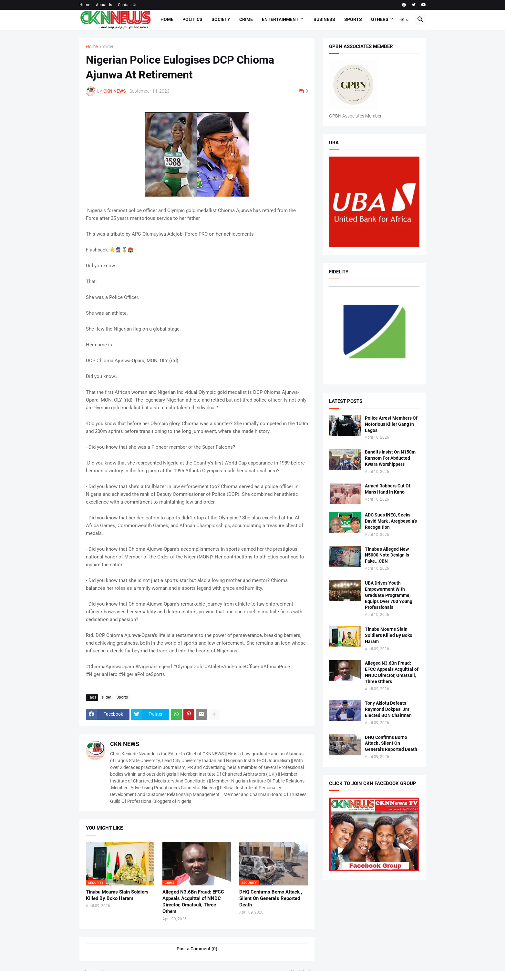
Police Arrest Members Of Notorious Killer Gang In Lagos (391, 424)
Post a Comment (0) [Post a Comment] (197, 948)
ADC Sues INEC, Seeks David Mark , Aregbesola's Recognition (391, 521)
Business (324, 19)
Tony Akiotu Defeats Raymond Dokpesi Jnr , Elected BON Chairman (388, 709)
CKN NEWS (124, 744)
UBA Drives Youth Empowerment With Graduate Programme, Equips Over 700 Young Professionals (388, 595)
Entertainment (280, 19)
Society (220, 19)
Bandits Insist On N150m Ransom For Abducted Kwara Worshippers (390, 458)
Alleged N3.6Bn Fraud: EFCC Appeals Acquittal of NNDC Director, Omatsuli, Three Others (193, 902)
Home (84, 5)
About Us (104, 5)
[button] (404, 19)
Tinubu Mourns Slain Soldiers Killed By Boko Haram (117, 895)
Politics (192, 19)
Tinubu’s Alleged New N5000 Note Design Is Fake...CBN (387, 555)
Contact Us (127, 5)
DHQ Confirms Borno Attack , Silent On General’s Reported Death (270, 898)
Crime (246, 19)
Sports (353, 19)
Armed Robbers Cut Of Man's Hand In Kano (387, 489)
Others (379, 19)
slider (108, 46)
